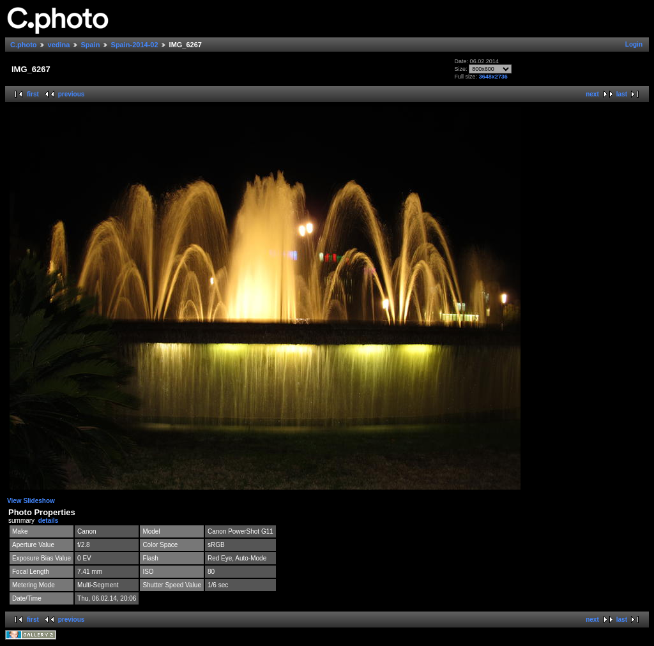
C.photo (23, 45)
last (621, 94)
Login (634, 44)
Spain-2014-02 (134, 45)
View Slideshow (31, 500)
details (48, 520)
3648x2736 (493, 76)
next (592, 94)
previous (71, 94)
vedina (59, 45)
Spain (90, 45)
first (33, 94)
